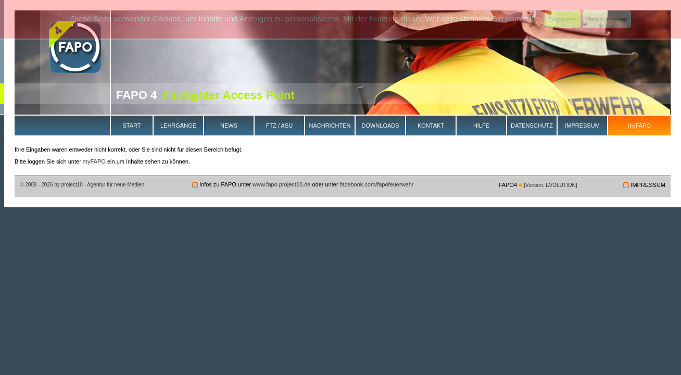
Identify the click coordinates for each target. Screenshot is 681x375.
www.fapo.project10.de (281, 184)
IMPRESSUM (582, 125)
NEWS (228, 125)
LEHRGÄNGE (178, 125)
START (131, 125)
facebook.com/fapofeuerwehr (376, 184)
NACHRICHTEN (329, 125)
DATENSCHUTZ (532, 125)
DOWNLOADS (380, 125)
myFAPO (639, 125)
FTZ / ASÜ (279, 125)
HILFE (481, 125)
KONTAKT (431, 125)
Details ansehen (606, 19)
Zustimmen (562, 19)
